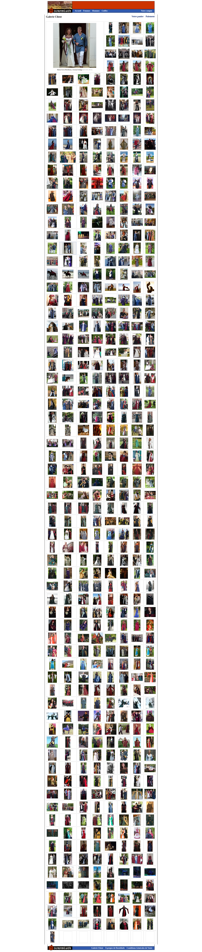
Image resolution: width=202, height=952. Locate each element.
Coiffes (104, 11)
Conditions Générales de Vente (139, 948)
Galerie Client (97, 948)
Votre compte (146, 11)
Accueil (78, 11)
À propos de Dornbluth (115, 948)
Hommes (96, 11)
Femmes (86, 11)
